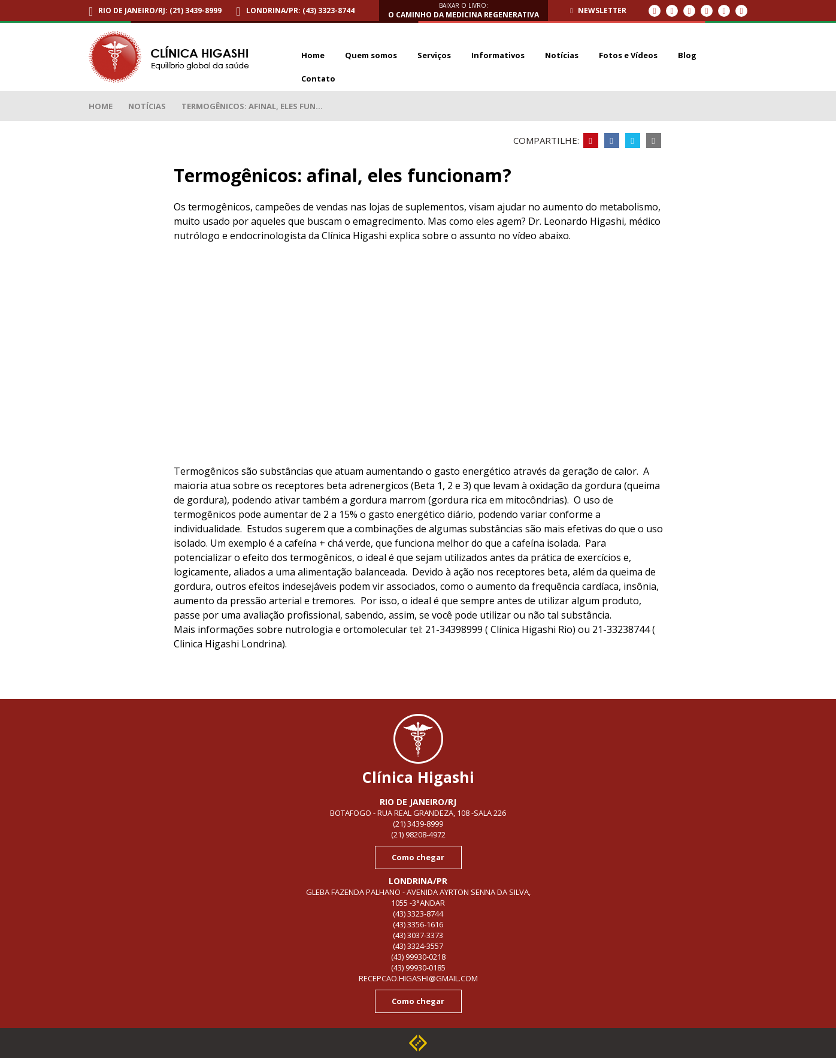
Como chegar (418, 857)
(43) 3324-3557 (418, 946)
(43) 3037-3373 (418, 935)
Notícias (147, 106)
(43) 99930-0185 (418, 967)
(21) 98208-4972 (418, 834)
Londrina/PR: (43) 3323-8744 (300, 10)
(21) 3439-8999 (418, 823)
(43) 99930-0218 (418, 956)
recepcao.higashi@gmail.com (418, 978)
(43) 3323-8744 (418, 913)
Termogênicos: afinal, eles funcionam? (137, 34)
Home (101, 106)
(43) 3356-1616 (418, 924)
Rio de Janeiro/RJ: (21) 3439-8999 (160, 10)
